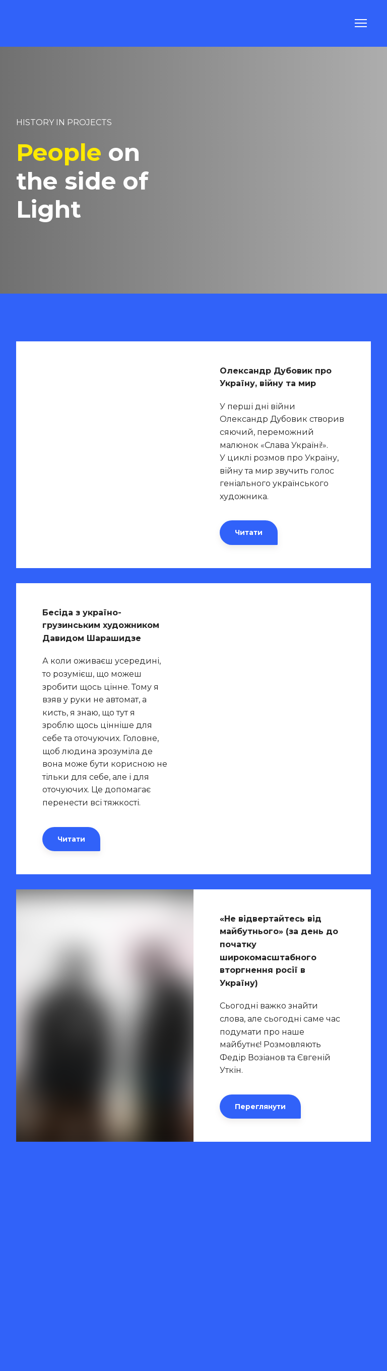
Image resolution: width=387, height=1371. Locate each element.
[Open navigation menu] (361, 23)
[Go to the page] (43, 23)
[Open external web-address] (105, 454)
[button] (249, 532)
